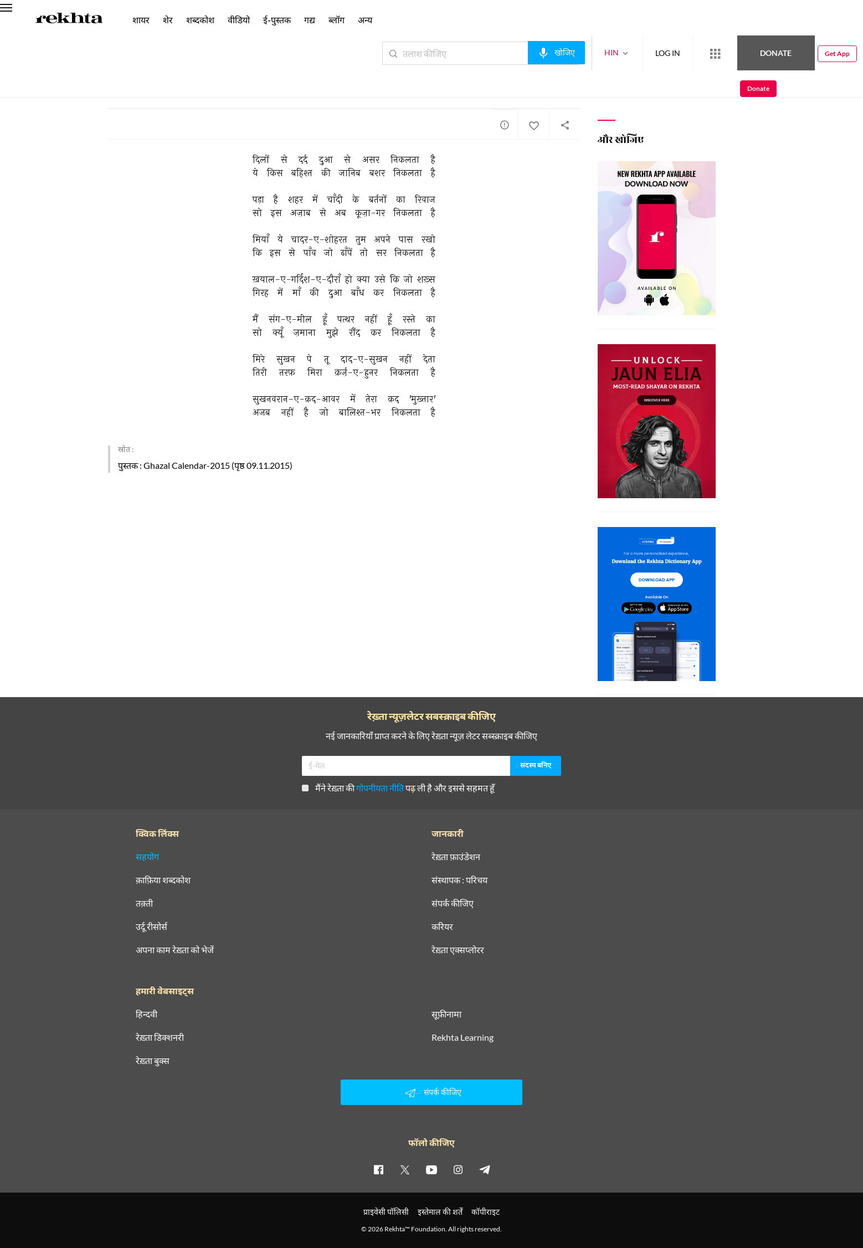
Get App (791, 53)
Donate (733, 53)
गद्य (309, 19)
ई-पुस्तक (277, 19)
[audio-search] (515, 52)
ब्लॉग (336, 19)
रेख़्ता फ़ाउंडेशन (456, 856)
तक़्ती (144, 903)
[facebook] (378, 1169)
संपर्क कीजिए (453, 903)
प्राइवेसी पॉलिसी (386, 1211)
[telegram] (485, 1169)
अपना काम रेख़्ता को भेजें (175, 949)
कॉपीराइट (485, 1211)
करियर (442, 926)
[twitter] (405, 1169)
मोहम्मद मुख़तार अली (136, 82)
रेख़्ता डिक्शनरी (160, 1037)
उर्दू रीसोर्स (151, 926)
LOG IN (627, 53)
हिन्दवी (146, 1014)
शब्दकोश (200, 19)
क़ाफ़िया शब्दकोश (163, 880)
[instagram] (458, 1169)
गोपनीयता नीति (380, 787)
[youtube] (431, 1169)
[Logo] (69, 20)
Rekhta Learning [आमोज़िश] (463, 1037)
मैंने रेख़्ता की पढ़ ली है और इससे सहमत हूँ (398, 787)
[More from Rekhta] (675, 53)
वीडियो (239, 19)
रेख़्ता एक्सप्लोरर (458, 949)
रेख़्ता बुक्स (152, 1060)
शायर (141, 19)
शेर (168, 19)
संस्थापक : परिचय (459, 880)
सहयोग (147, 856)
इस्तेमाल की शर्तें (440, 1211)
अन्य (365, 19)
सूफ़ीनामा (446, 1014)
